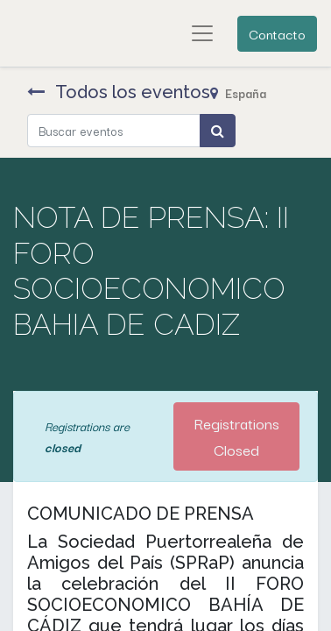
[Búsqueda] (218, 130)
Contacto (277, 33)
